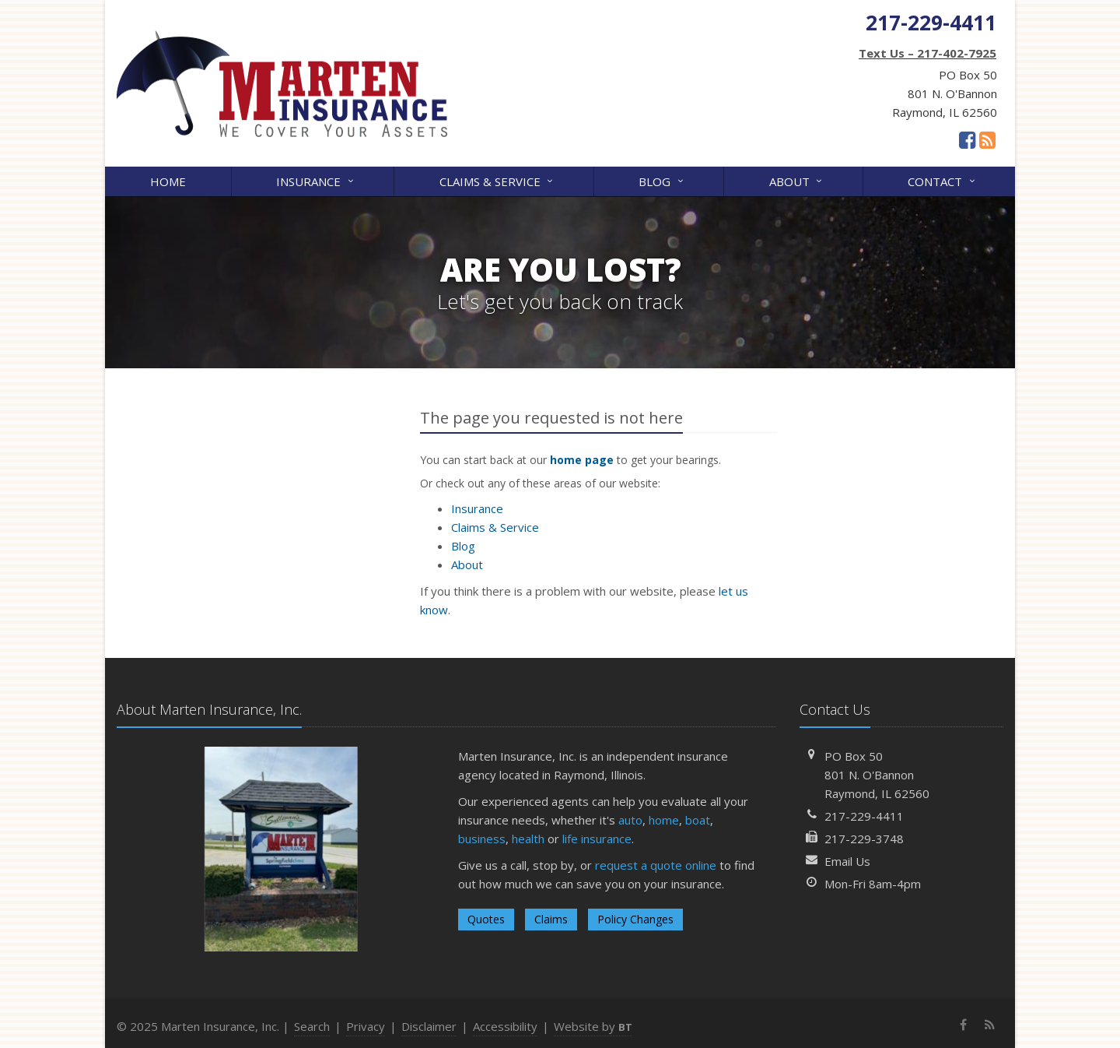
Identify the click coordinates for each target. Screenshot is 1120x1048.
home (664, 820)
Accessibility (505, 1026)
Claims (551, 919)
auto (630, 820)
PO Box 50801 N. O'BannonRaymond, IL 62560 (876, 774)
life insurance (597, 838)
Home (168, 181)
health (528, 838)
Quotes (486, 919)
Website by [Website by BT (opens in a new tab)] (593, 1026)
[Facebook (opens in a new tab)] (967, 139)
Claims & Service (497, 180)
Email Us (847, 861)
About (796, 180)
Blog (662, 180)
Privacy (365, 1026)
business (482, 838)
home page (582, 459)
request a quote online (655, 865)
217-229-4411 (864, 816)
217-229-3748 (864, 838)
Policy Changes (635, 919)
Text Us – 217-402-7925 (927, 53)
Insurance (315, 180)
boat (697, 820)
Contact (942, 180)
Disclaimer (429, 1026)
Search (312, 1026)
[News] (987, 139)
